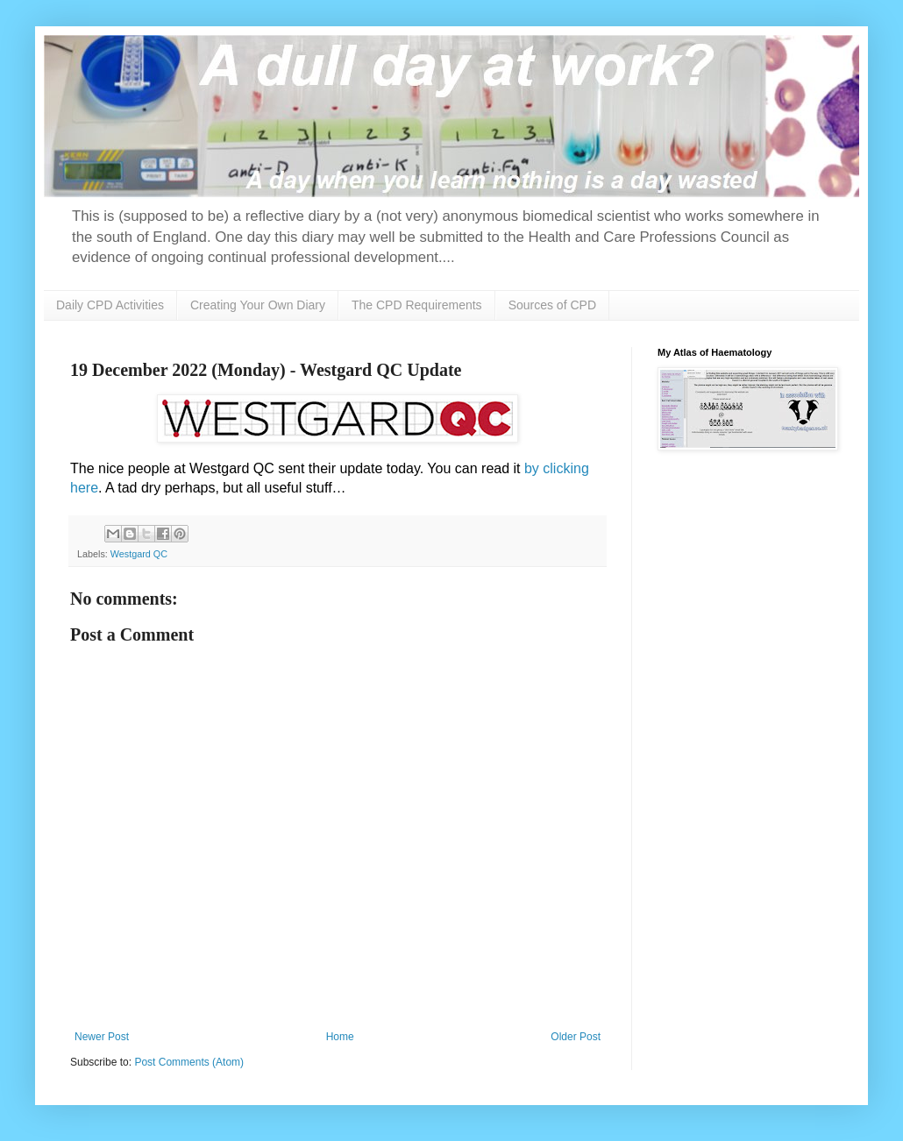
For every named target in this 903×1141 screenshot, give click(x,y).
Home (340, 1037)
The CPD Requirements (417, 305)
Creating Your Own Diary (257, 305)
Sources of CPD (552, 305)
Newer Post (102, 1037)
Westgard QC (138, 554)
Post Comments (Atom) (189, 1062)
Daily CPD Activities (110, 305)
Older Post (576, 1037)
